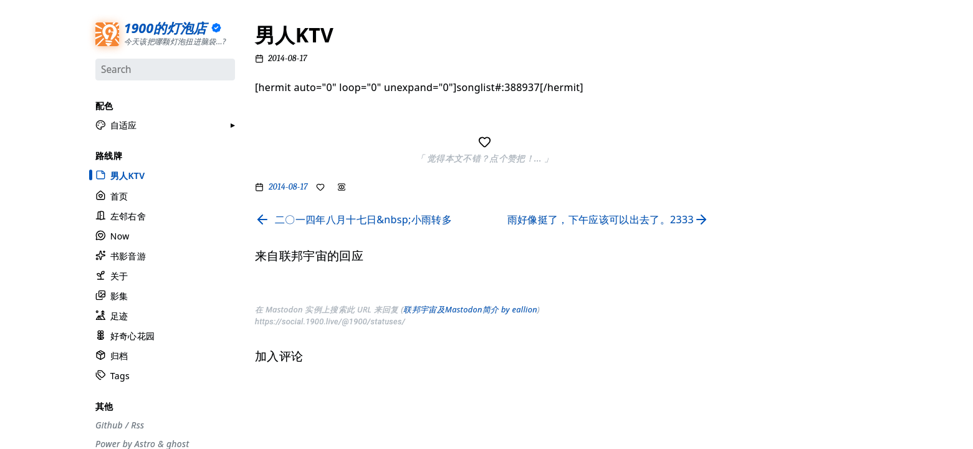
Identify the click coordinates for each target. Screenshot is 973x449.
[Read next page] (610, 219)
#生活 (744, 137)
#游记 (744, 185)
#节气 (744, 72)
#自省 (744, 217)
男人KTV (120, 174)
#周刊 (744, 201)
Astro (145, 443)
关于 (111, 275)
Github (109, 424)
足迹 (111, 315)
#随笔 (744, 265)
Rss (137, 424)
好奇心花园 (125, 335)
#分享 (744, 40)
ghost (177, 443)
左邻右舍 (120, 215)
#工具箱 (748, 121)
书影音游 (120, 255)
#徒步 (744, 249)
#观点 (744, 152)
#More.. (748, 282)
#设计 (744, 104)
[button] (116, 124)
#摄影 (744, 88)
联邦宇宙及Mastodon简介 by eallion (470, 309)
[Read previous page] (353, 219)
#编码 (744, 169)
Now (112, 235)
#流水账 (748, 56)
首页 (111, 195)
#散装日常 (751, 233)
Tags (112, 375)
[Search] (165, 69)
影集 (111, 295)
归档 (111, 355)
